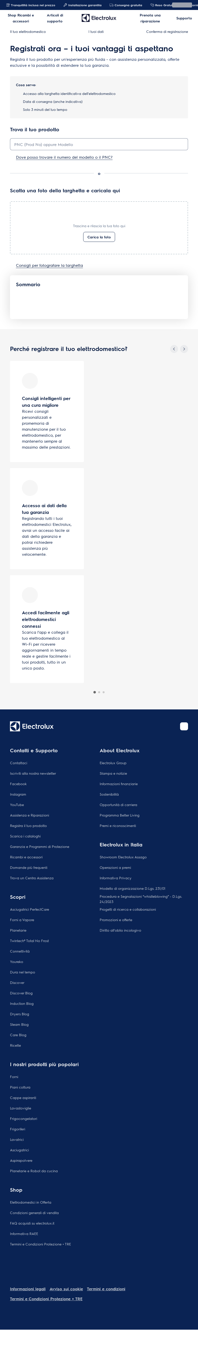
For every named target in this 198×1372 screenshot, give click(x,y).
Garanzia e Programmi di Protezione (39, 846)
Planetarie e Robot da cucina (34, 1170)
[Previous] (174, 349)
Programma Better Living (119, 815)
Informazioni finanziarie (119, 783)
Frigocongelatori (23, 1118)
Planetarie (18, 930)
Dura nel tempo (22, 972)
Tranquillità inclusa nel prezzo (30, 5)
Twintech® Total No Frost (29, 940)
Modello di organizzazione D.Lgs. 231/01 (132, 888)
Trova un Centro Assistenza (32, 878)
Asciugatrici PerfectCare (29, 909)
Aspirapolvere (21, 1160)
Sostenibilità (109, 794)
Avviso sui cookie (66, 1288)
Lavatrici (17, 1139)
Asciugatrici (19, 1150)
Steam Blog (19, 1024)
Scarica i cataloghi (25, 836)
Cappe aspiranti (23, 1097)
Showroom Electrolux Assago (123, 857)
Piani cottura (20, 1087)
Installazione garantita (82, 5)
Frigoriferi (17, 1129)
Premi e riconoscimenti (118, 825)
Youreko (16, 961)
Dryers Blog (19, 1014)
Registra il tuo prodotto (28, 825)
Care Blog (18, 1034)
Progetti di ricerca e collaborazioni (128, 909)
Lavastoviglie (20, 1108)
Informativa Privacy (116, 878)
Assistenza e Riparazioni (29, 815)
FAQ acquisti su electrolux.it (32, 1223)
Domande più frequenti (28, 867)
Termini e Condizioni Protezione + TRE (40, 1244)
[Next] (184, 349)
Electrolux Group (113, 762)
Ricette (15, 1045)
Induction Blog (22, 1003)
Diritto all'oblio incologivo (120, 930)
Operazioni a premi (115, 867)
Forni (14, 1076)
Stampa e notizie (113, 773)
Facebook (18, 783)
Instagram (18, 794)
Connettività (20, 951)
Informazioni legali (28, 1288)
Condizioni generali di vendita (34, 1212)
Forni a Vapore (22, 919)
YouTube (17, 804)
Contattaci (18, 762)
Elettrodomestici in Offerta (30, 1202)
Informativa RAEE (24, 1233)
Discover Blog (21, 993)
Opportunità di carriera (118, 804)
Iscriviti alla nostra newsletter (33, 773)
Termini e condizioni (106, 1288)
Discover (17, 982)
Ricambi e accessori (26, 857)
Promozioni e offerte (116, 919)
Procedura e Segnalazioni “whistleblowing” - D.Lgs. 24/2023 (141, 899)
